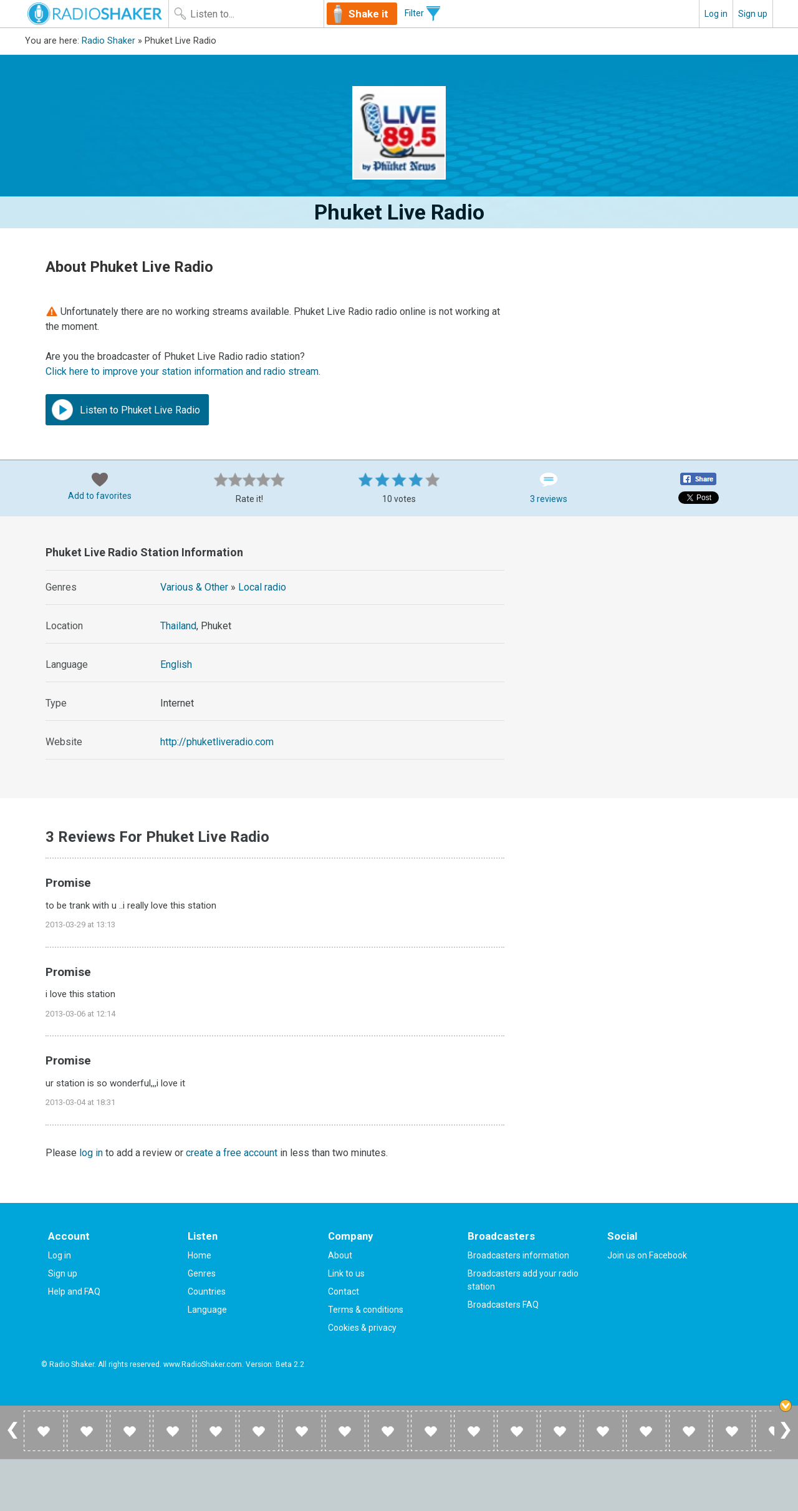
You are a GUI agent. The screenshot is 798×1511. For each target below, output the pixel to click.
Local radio (262, 587)
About (340, 1255)
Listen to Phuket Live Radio (126, 409)
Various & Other (194, 587)
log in (91, 1153)
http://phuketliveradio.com (217, 742)
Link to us (346, 1273)
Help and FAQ (74, 1291)
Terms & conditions (365, 1310)
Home (199, 1255)
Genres (202, 1273)
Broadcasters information (518, 1255)
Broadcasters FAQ (503, 1305)
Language (207, 1310)
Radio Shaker (108, 41)
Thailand (178, 626)
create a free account (231, 1153)
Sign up (752, 14)
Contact (343, 1291)
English (176, 664)
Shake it (368, 13)
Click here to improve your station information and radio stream (182, 371)
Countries (207, 1291)
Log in (716, 14)
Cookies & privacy (362, 1328)
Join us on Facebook (647, 1255)
